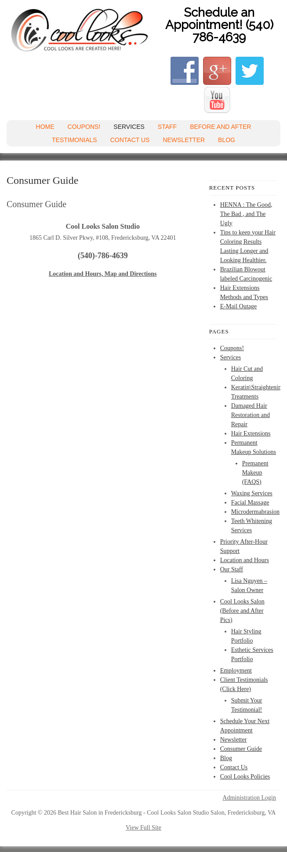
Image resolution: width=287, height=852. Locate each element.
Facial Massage (250, 502)
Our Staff (231, 569)
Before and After (220, 126)
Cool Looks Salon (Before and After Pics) (242, 610)
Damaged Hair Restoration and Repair (250, 415)
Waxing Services (251, 493)
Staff (167, 126)
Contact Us (130, 139)
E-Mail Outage (238, 306)
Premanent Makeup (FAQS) (255, 472)
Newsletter (184, 139)
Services (129, 126)
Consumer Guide (241, 749)
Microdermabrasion (255, 511)
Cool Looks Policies (245, 776)
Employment (236, 670)
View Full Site (143, 827)
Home (45, 126)
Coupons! (84, 126)
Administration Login (249, 798)
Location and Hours (244, 560)
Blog (226, 139)
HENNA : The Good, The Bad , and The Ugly (246, 214)
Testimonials (74, 139)
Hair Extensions (251, 433)
